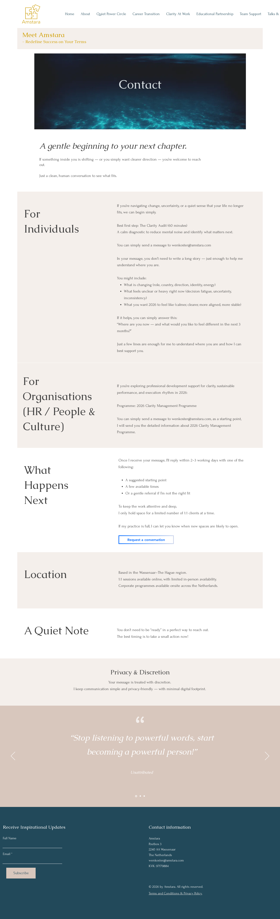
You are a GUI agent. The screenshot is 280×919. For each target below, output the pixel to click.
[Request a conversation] (146, 539)
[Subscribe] (21, 873)
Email (6, 854)
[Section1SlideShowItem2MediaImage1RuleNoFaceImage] (140, 796)
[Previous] (13, 756)
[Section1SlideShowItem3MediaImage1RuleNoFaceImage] (144, 796)
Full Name (9, 838)
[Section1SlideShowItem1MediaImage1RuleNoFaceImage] (136, 796)
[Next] (267, 756)
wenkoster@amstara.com (191, 245)
